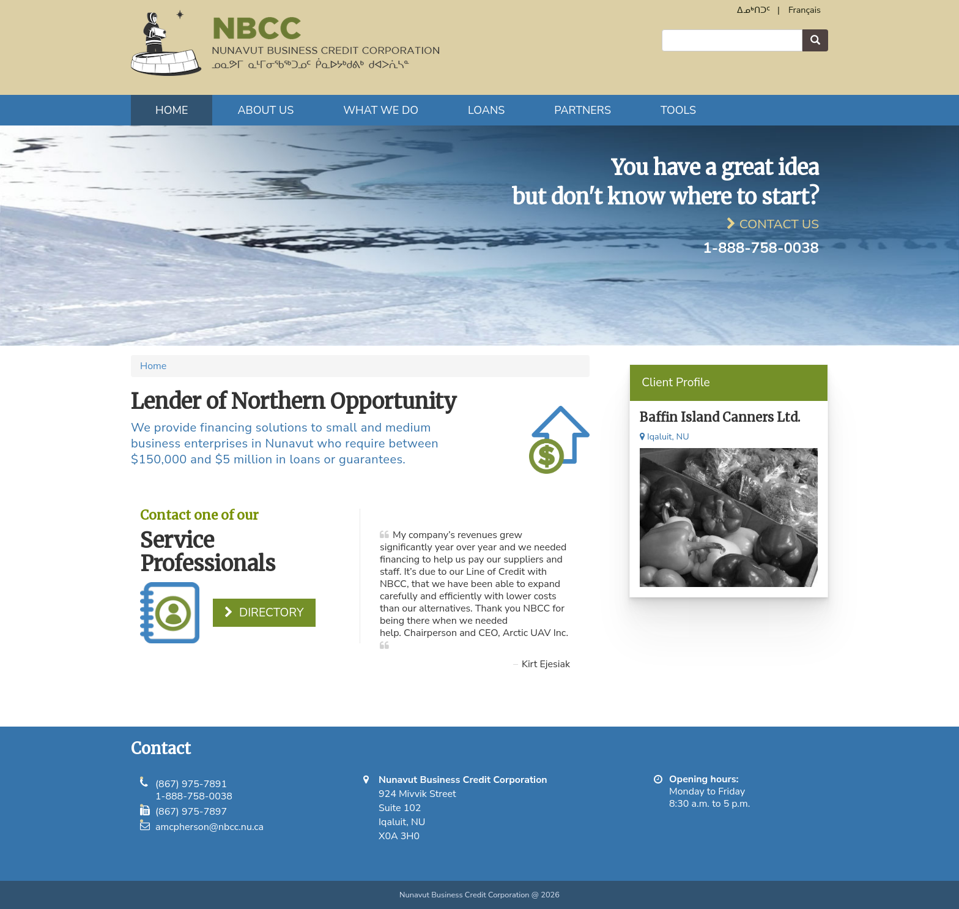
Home (171, 110)
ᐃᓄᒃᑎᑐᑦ (753, 10)
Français (804, 10)
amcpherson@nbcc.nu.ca (209, 827)
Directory (271, 613)
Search (815, 40)
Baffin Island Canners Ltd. (720, 417)
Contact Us (779, 224)
